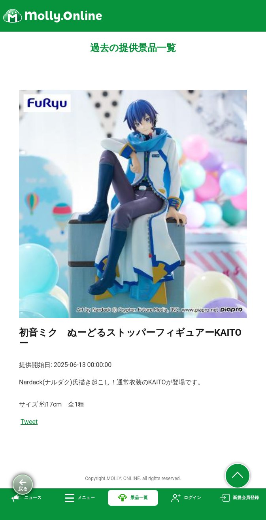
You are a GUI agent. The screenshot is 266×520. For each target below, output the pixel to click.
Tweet (29, 421)
